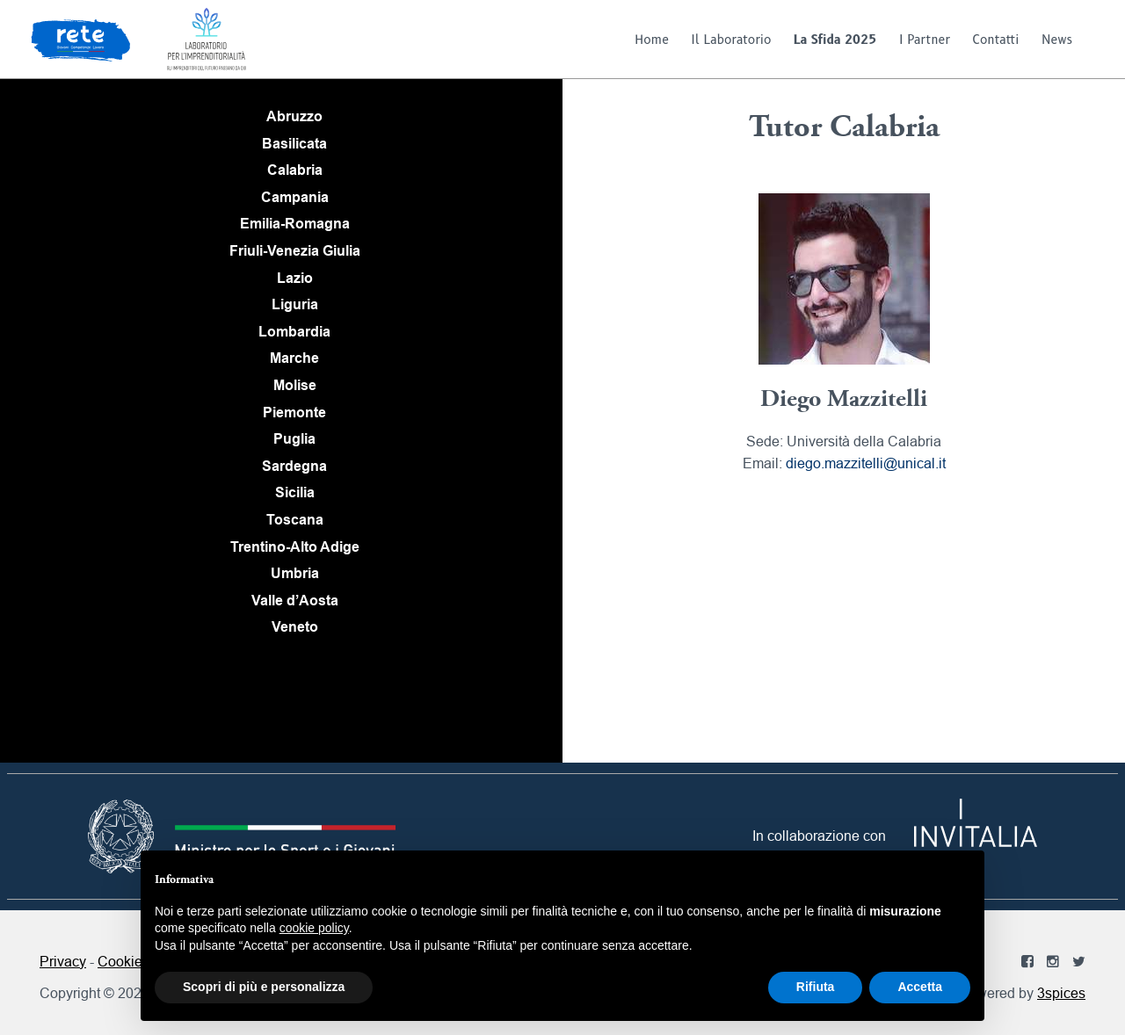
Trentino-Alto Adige (294, 547)
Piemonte (294, 412)
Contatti (996, 39)
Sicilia (295, 492)
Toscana (294, 519)
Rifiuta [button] (815, 987)
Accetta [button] (919, 987)
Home (652, 39)
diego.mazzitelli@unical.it (866, 463)
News (1057, 39)
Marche (294, 358)
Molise (294, 385)
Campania (295, 197)
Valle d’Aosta (294, 600)
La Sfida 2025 (835, 39)
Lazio (295, 278)
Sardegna (294, 466)
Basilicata (294, 143)
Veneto (295, 627)
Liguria (295, 304)
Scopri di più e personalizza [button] (264, 987)
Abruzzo (294, 116)
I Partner (924, 39)
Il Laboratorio (731, 39)
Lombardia (294, 331)
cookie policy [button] (314, 928)
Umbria (295, 573)
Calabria (295, 170)
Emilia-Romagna (295, 223)
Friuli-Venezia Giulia (294, 250)
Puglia (294, 439)
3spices (1061, 993)
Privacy (63, 961)
